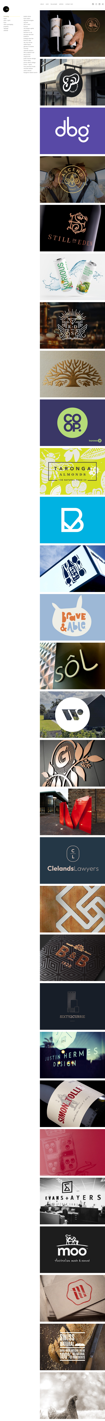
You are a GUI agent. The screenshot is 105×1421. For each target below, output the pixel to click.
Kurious (26, 26)
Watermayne (27, 44)
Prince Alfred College (29, 62)
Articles (61, 4)
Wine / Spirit (7, 20)
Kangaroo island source (30, 72)
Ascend (26, 22)
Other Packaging (8, 24)
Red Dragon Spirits (29, 28)
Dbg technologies (29, 20)
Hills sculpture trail (29, 52)
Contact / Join (69, 4)
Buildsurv (26, 36)
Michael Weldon (28, 68)
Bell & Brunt (27, 54)
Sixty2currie (27, 56)
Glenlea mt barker (29, 46)
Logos (5, 18)
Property (6, 26)
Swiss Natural (27, 70)
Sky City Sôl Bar (28, 42)
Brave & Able (27, 40)
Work (47, 4)
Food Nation (27, 18)
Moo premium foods (29, 66)
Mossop (26, 48)
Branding (6, 16)
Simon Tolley (27, 60)
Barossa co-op (28, 32)
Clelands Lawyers (28, 50)
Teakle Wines (27, 16)
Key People (54, 4)
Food (5, 22)
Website (6, 30)
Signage (6, 28)
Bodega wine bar (28, 38)
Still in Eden (27, 24)
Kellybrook (27, 30)
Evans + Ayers (28, 64)
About (42, 4)
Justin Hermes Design (30, 58)
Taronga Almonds (29, 34)
